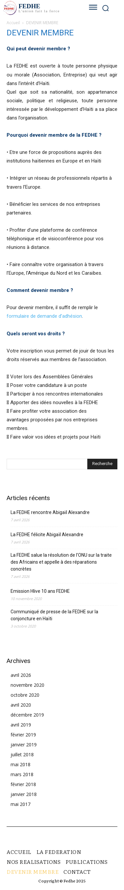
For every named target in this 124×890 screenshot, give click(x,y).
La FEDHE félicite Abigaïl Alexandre (47, 534)
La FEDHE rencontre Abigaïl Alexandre (50, 512)
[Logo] (40, 8)
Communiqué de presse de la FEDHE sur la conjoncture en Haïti (54, 615)
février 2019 (23, 734)
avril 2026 (21, 675)
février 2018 (23, 784)
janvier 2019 (24, 744)
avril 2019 (21, 725)
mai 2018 (20, 764)
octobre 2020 (25, 695)
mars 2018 (22, 774)
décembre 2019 (27, 715)
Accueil (13, 22)
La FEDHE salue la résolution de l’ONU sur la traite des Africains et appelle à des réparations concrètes (61, 562)
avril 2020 (21, 705)
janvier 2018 (24, 794)
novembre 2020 (27, 685)
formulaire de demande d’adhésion (44, 316)
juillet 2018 (22, 754)
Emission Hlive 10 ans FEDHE (40, 591)
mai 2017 (20, 804)
